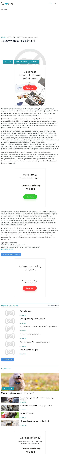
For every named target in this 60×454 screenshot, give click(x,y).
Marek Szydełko (21, 62)
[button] (55, 2)
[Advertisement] (30, 23)
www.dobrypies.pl (7, 249)
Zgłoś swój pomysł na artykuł (11, 254)
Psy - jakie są (23, 402)
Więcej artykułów (8, 359)
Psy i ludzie (7, 62)
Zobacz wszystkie (53, 305)
